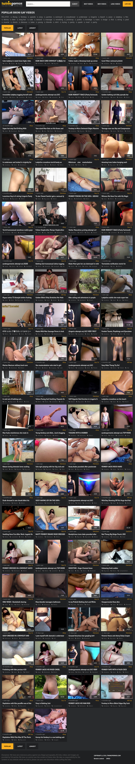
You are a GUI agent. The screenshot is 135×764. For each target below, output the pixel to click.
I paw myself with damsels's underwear (50, 636)
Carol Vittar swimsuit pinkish (112, 61)
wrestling (59, 19)
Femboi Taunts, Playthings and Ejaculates (117, 331)
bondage (88, 19)
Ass (87, 63)
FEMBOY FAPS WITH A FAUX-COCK (114, 669)
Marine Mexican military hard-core (15, 365)
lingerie (94, 17)
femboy (24, 17)
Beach (54, 165)
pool (127, 19)
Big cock (20, 63)
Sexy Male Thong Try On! (111, 365)
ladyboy (119, 17)
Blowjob (59, 131)
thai (112, 19)
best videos (88, 4)
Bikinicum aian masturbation (80, 162)
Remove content (99, 759)
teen (14, 19)
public (79, 19)
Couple (56, 740)
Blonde (128, 604)
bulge (105, 19)
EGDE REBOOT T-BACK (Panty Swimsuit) (83, 95)
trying (64, 22)
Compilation (124, 571)
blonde (49, 22)
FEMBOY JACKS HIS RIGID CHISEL (48, 669)
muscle (6, 22)
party (95, 22)
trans (98, 19)
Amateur (40, 63)
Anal (6, 63)
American (116, 537)
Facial (129, 469)
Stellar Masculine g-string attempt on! (82, 230)
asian (110, 17)
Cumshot (22, 97)
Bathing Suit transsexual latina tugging (50, 264)
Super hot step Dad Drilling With (14, 128)
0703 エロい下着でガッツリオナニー (17, 331)
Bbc (78, 571)
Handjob (29, 266)
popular (7, 28)
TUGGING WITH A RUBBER (78, 433)
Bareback (94, 63)
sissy (41, 17)
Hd (93, 97)
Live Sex (128, 4)
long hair (22, 19)
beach (102, 17)
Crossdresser (121, 199)
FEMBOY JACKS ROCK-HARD (112, 467)
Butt (121, 334)
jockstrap (70, 19)
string (119, 19)
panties (49, 17)
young (40, 22)
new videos (102, 4)
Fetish (30, 97)
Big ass (56, 63)
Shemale (14, 435)
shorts (15, 22)
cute (31, 19)
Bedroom (79, 199)
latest (20, 28)
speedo (33, 17)
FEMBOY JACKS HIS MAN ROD (79, 703)
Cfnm (79, 266)
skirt (57, 22)
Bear (12, 300)
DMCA (108, 759)
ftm (126, 17)
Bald (105, 638)
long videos (115, 4)
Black (46, 402)
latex (33, 22)
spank (80, 22)
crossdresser (70, 17)
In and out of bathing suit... (12, 399)
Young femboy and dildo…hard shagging (50, 433)
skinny (6, 19)
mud (87, 22)
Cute (61, 368)
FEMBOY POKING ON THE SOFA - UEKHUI (83, 196)
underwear (83, 17)
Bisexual (92, 571)
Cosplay (53, 368)
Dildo (128, 131)
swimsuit (58, 17)
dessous (24, 22)
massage (48, 19)
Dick (62, 97)
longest (32, 28)
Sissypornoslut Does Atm (111, 602)
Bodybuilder (58, 334)
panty (72, 22)
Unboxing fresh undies (110, 568)
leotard (39, 19)
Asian (13, 63)
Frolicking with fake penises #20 (14, 669)
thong (15, 17)
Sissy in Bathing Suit (43, 703)
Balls (15, 706)
